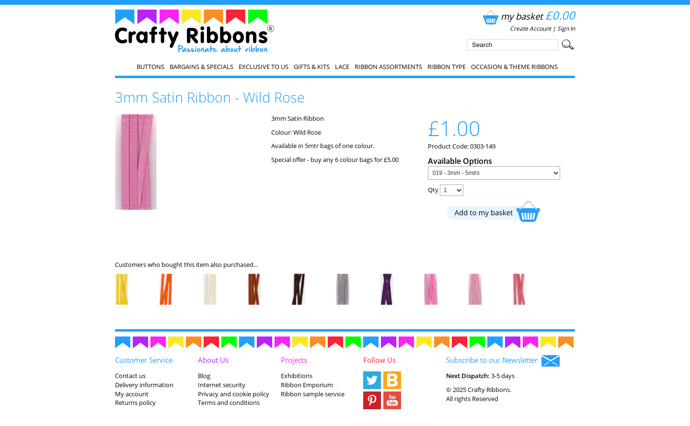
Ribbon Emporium (307, 384)
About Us (213, 360)
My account (132, 394)
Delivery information (144, 384)
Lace (342, 66)
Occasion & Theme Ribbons (514, 66)
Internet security (221, 384)
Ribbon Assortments (388, 66)
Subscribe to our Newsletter (503, 361)
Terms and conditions (229, 402)
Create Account (530, 28)
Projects (294, 360)
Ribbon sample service (313, 394)
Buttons (150, 66)
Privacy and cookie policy (233, 394)
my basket (528, 16)
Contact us (130, 375)
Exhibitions (296, 375)
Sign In (566, 28)
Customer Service (143, 360)
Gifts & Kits (312, 66)
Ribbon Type (446, 66)
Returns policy (135, 402)
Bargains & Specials (201, 66)
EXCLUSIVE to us (263, 66)
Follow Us (379, 360)
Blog (204, 375)
